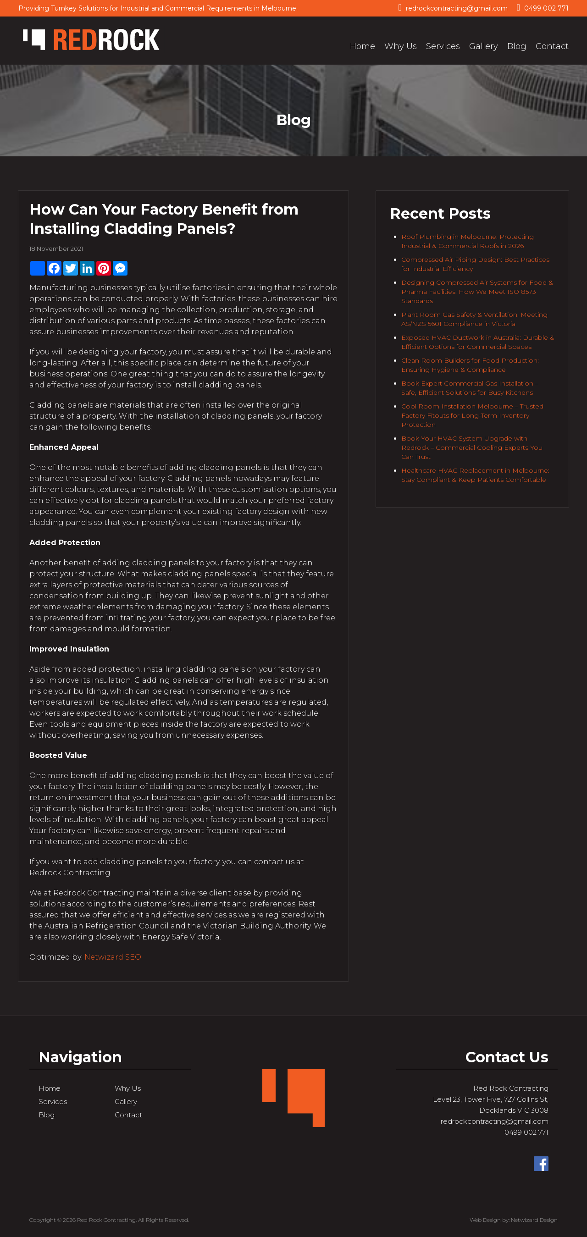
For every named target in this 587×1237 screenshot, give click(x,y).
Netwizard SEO (112, 957)
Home (362, 46)
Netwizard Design (534, 1219)
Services (443, 46)
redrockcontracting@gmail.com (452, 7)
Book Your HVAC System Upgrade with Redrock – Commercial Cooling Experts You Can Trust (472, 447)
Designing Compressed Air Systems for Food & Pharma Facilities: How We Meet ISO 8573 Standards (477, 291)
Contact (552, 46)
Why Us (400, 46)
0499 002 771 (543, 7)
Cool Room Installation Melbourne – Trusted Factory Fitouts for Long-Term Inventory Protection (472, 415)
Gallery (483, 46)
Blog (516, 46)
